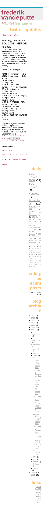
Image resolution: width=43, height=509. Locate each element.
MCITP (31, 244)
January (36, 468)
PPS (32, 256)
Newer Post (6, 154)
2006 (33, 473)
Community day (35, 215)
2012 (33, 318)
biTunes (32, 225)
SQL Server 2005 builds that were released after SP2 (36, 386)
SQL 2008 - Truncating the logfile (37, 430)
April (35, 459)
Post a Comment (7, 150)
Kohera (38, 487)
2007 (33, 330)
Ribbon (31, 260)
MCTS (39, 244)
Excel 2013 (33, 250)
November (36, 340)
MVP (32, 254)
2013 (33, 316)
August (36, 349)
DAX (30, 209)
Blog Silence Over (36, 452)
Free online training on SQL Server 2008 (37, 363)
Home (15, 154)
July (35, 353)
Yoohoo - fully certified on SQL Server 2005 (37, 419)
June (35, 356)
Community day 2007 (37, 446)
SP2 (39, 234)
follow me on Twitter (10, 35)
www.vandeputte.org (11, 22)
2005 (33, 475)
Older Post (23, 154)
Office (39, 254)
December (36, 334)
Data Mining (35, 248)
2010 (33, 323)
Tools (33, 246)
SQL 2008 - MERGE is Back (37, 439)
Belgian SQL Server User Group (38, 492)
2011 (33, 320)
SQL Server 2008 (18, 141)
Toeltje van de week (35, 220)
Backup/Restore (34, 227)
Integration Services (35, 252)
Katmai (9, 141)
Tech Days (33, 264)
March (36, 462)
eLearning (32, 266)
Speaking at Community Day (37, 373)
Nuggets (34, 193)
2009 (33, 325)
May (35, 457)
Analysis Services (32, 212)
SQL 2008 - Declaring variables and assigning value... (37, 404)
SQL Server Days (38, 500)
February (36, 464)
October (36, 345)
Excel (31, 223)
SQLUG (32, 206)
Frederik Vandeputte (18, 15)
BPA (40, 246)
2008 (33, 327)
